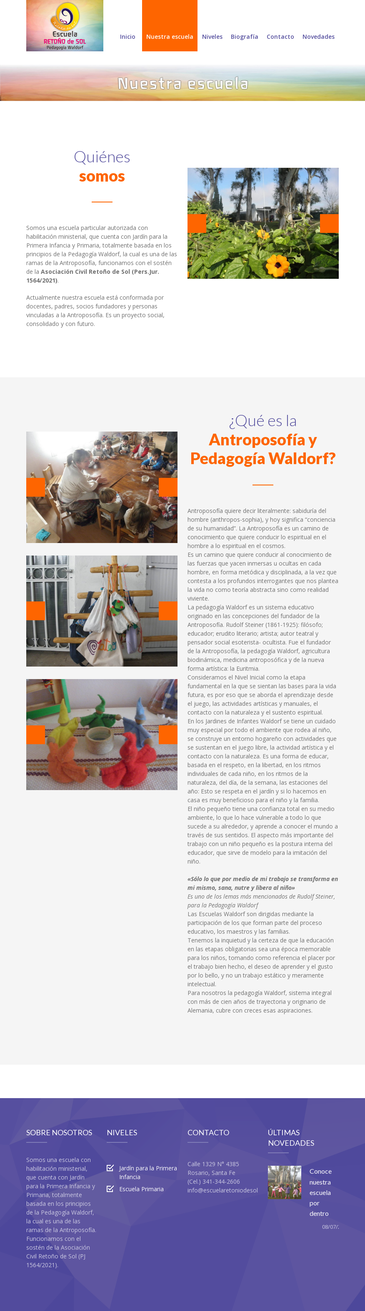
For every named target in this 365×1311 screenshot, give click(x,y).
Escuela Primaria (141, 1189)
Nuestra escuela (169, 26)
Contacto (280, 26)
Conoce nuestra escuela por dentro (321, 1192)
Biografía (244, 26)
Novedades (318, 26)
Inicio (127, 26)
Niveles (212, 26)
